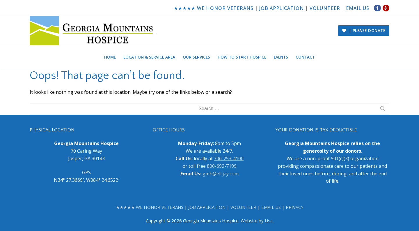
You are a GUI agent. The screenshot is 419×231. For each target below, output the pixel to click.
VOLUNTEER (325, 8)
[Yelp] (386, 8)
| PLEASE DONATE (364, 30)
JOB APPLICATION (281, 8)
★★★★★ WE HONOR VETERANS (213, 8)
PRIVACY (294, 207)
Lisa (269, 220)
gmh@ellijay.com (221, 173)
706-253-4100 (229, 158)
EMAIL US (357, 8)
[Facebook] (377, 8)
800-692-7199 (222, 166)
